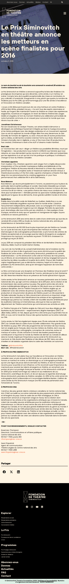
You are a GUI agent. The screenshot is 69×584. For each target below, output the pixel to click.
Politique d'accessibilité (47, 581)
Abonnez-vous (12, 2)
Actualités (30, 2)
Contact (45, 2)
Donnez (22, 2)
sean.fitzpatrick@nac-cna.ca (13, 452)
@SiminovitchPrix (16, 345)
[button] (4, 472)
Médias (38, 2)
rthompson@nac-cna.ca (11, 439)
